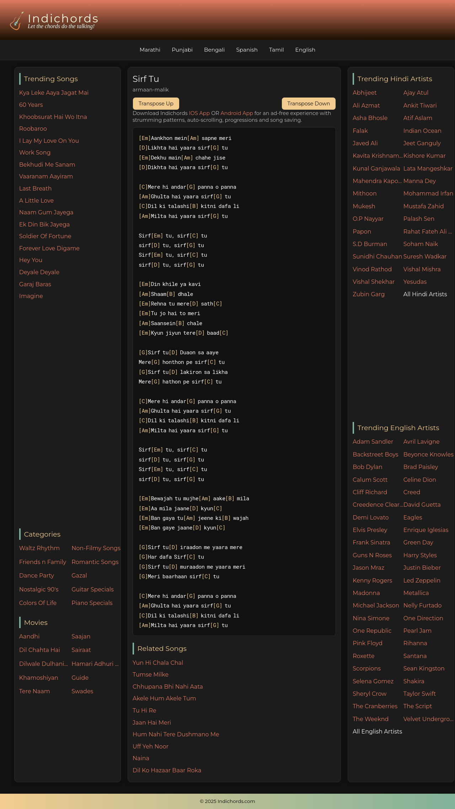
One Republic (372, 630)
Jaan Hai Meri (152, 722)
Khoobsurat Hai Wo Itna (53, 117)
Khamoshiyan (38, 677)
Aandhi (29, 636)
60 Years (31, 104)
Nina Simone (371, 618)
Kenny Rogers (372, 580)
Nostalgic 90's (39, 589)
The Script (417, 706)
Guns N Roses (372, 555)
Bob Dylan (367, 467)
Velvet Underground (428, 719)
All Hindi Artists (425, 294)
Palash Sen (419, 218)
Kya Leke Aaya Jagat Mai (54, 92)
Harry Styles (420, 555)
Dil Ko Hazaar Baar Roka (167, 770)
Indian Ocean (422, 130)
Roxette (363, 656)
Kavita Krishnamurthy (378, 155)
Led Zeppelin (422, 580)
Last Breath (35, 188)
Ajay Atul (416, 92)
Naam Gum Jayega (46, 212)
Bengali (214, 49)
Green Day (418, 542)
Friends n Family (42, 562)
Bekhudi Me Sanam (47, 164)
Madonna (366, 593)
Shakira (413, 681)
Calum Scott (370, 479)
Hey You (30, 260)
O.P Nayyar (368, 218)
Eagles (412, 517)
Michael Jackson (376, 605)
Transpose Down (309, 103)
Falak (360, 130)
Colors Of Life (38, 603)
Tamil (276, 49)
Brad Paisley (420, 467)
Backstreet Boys (375, 454)
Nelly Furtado (422, 605)
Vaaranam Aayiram (46, 176)
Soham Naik (420, 244)
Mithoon (365, 193)
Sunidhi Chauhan (377, 256)
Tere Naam (34, 691)
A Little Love (36, 200)
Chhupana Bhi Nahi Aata (168, 686)
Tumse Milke (150, 674)
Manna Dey (419, 181)
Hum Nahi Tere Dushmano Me (176, 734)
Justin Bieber (422, 567)
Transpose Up (156, 103)
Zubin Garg (369, 294)
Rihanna (415, 643)
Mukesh (364, 206)
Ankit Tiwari (420, 105)
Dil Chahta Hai (39, 650)
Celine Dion (419, 479)
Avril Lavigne (421, 441)
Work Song (35, 152)
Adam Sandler (373, 441)
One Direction (423, 618)
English (305, 49)
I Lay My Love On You (49, 140)
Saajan (80, 636)
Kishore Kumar (424, 155)
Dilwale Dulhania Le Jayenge (43, 664)
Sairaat (81, 650)
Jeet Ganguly (422, 143)
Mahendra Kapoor (378, 181)
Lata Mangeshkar (428, 168)
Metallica (416, 593)
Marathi (150, 49)
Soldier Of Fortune (45, 236)
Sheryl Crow (369, 693)
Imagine (31, 296)
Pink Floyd (367, 643)
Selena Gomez (373, 681)
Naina (141, 758)
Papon (362, 231)
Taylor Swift (419, 693)
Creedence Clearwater (378, 504)
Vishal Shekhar (374, 281)
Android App (236, 113)
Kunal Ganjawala (376, 168)
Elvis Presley (370, 530)
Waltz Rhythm (39, 548)
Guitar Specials (92, 589)
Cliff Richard (370, 492)
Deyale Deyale (39, 272)
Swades (82, 691)
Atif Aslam (418, 118)
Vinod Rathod (372, 269)
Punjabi (182, 49)
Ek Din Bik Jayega (44, 224)
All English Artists (377, 731)
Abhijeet (365, 92)
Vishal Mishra (422, 269)
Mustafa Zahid (423, 206)
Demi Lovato (371, 517)
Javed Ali (365, 143)
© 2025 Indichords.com (227, 801)
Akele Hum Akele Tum (164, 698)
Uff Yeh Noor (150, 746)
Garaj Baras (35, 284)
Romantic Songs (94, 562)
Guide (80, 677)
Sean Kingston (424, 668)
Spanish (247, 49)
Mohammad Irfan (428, 193)
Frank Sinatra (371, 542)
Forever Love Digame (49, 248)
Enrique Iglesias (426, 530)
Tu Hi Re (144, 710)
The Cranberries (375, 706)
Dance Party (36, 575)
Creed (412, 492)
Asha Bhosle (370, 118)
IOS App (199, 113)
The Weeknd (371, 719)
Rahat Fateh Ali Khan (428, 231)
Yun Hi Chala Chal (158, 662)
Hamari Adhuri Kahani (96, 664)
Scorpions (367, 668)
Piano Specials (91, 603)
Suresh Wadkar (425, 256)
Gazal (79, 575)
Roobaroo (33, 128)
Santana (415, 656)
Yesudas (415, 281)
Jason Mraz (368, 567)
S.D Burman (370, 244)
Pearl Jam (417, 630)
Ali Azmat (366, 105)
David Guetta (422, 504)
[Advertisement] (70, 415)
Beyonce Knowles (428, 454)
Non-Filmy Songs (96, 548)
